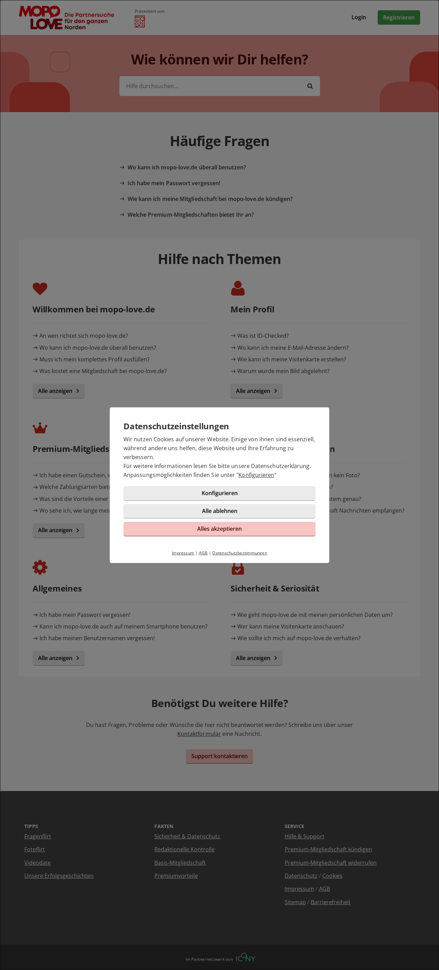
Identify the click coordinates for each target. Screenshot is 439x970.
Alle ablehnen (219, 511)
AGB (203, 553)
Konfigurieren (256, 475)
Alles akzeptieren (219, 528)
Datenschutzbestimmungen (239, 553)
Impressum (183, 553)
